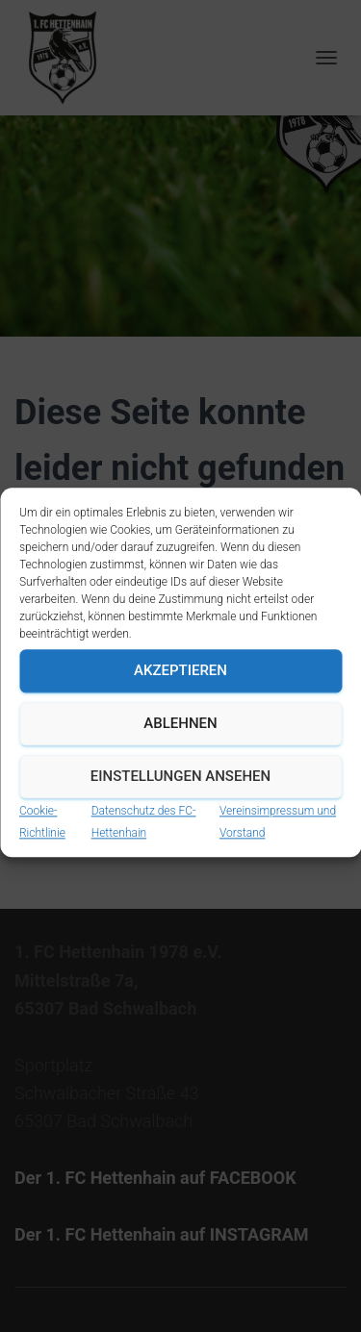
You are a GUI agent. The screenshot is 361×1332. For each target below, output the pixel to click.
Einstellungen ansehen (180, 808)
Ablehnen (180, 756)
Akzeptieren (180, 703)
